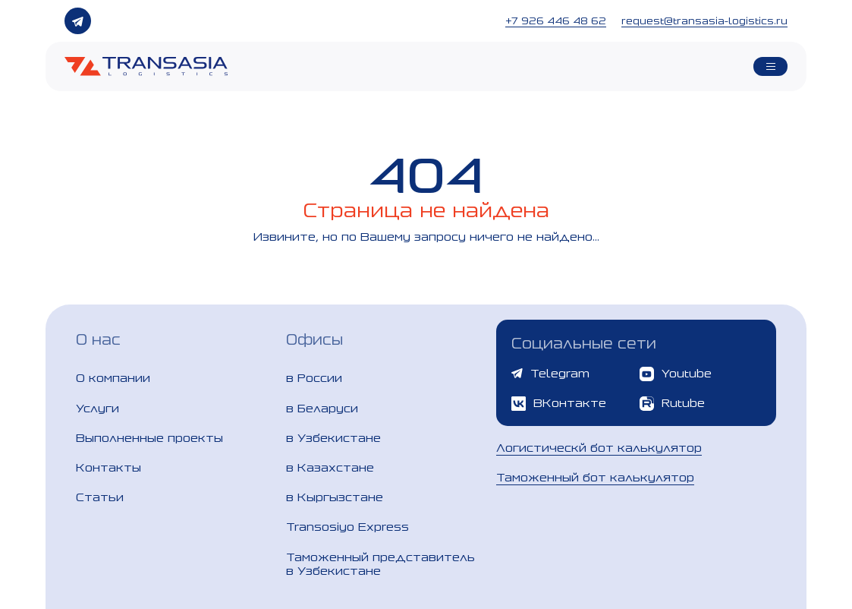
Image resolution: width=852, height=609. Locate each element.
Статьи (100, 497)
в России (314, 378)
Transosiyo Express (347, 526)
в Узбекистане (333, 438)
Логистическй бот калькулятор (599, 447)
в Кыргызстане (334, 497)
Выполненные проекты (149, 438)
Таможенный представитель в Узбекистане (380, 564)
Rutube (672, 403)
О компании (113, 378)
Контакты (108, 467)
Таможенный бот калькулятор (595, 477)
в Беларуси (322, 408)
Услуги (97, 408)
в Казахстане (330, 467)
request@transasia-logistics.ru (704, 20)
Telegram (550, 373)
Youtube (676, 374)
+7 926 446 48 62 (555, 20)
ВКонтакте (558, 403)
